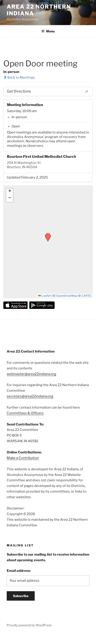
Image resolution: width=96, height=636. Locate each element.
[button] (46, 234)
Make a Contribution (23, 458)
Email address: (19, 571)
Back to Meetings (19, 77)
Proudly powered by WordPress (29, 625)
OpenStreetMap (67, 295)
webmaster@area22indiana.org (31, 374)
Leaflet (44, 295)
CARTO (86, 295)
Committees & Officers (25, 413)
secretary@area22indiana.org (30, 396)
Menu (48, 31)
